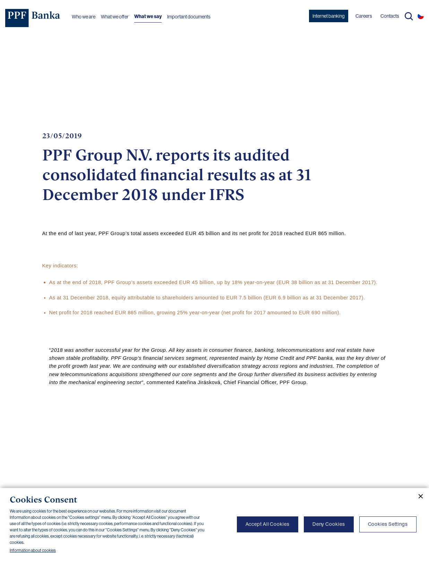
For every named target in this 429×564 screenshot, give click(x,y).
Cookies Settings (388, 524)
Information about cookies (33, 550)
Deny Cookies (328, 524)
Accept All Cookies (268, 524)
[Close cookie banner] (418, 496)
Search (409, 16)
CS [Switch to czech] (421, 16)
